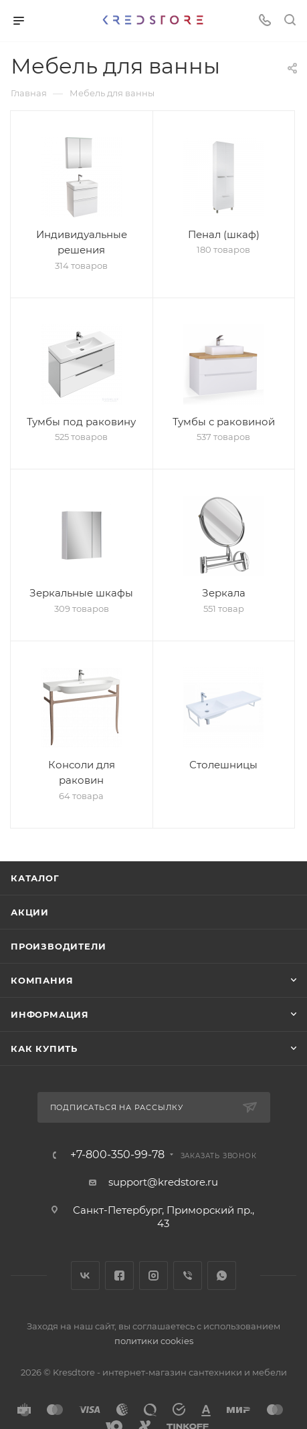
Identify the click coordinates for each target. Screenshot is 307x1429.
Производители (58, 946)
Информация (50, 1014)
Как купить (44, 1048)
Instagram (153, 1275)
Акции (30, 912)
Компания (42, 980)
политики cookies (153, 1340)
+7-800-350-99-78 (117, 1154)
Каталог (35, 878)
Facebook (119, 1275)
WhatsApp (221, 1275)
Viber (187, 1275)
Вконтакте (85, 1275)
